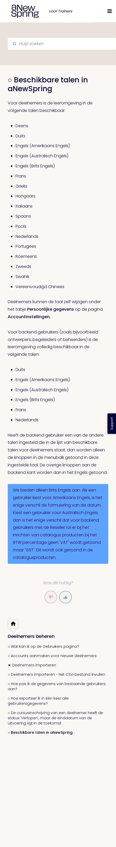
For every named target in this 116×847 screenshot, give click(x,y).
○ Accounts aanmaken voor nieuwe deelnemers (52, 655)
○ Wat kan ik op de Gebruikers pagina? (43, 646)
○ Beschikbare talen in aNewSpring (40, 732)
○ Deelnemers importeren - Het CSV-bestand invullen (56, 674)
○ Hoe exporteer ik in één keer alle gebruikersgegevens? (38, 701)
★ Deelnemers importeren (32, 665)
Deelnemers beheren (31, 636)
